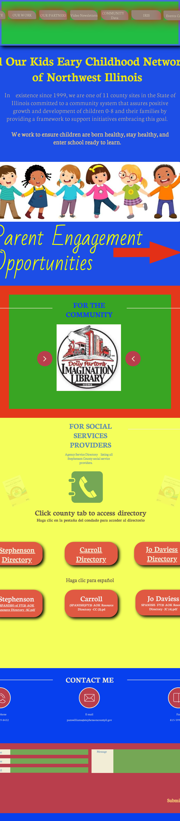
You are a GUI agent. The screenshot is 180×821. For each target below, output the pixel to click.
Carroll (91, 549)
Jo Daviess (162, 549)
